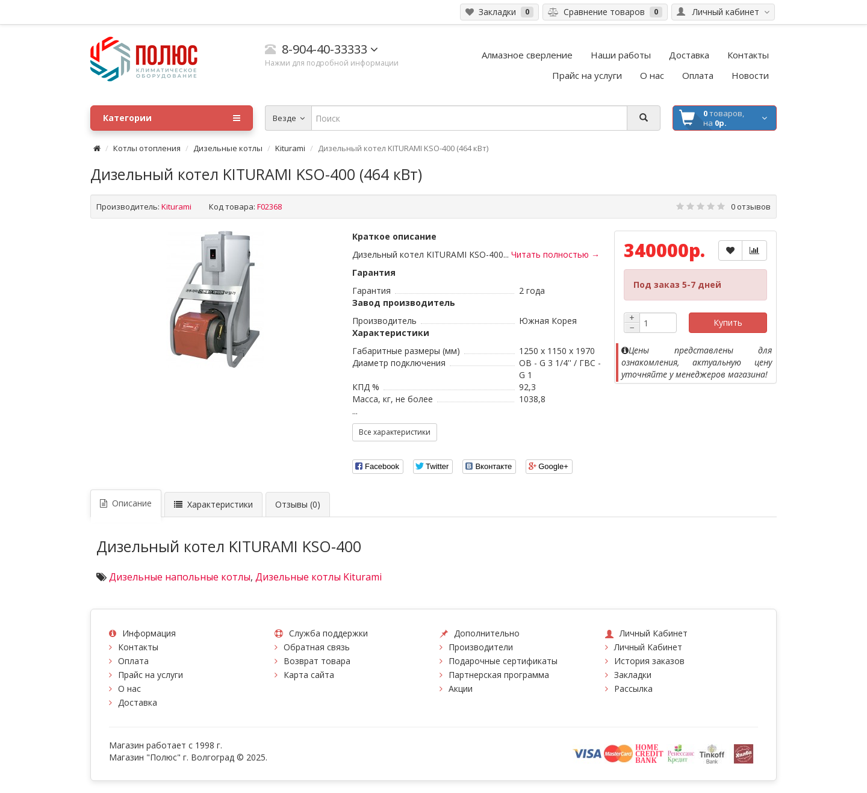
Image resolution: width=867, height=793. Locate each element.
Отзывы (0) (297, 504)
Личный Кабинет (648, 647)
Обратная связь (317, 647)
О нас (129, 688)
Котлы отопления (147, 148)
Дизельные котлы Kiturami (318, 576)
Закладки (632, 674)
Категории (171, 118)
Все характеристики (394, 432)
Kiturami (290, 148)
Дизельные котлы (228, 148)
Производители (481, 647)
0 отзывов (751, 206)
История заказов (649, 661)
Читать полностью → (555, 254)
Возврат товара (317, 661)
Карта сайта (309, 674)
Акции (461, 688)
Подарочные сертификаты (503, 661)
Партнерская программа (499, 674)
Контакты (138, 647)
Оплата (133, 661)
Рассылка (633, 688)
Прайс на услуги (150, 674)
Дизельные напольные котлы (179, 576)
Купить (727, 322)
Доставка (137, 702)
